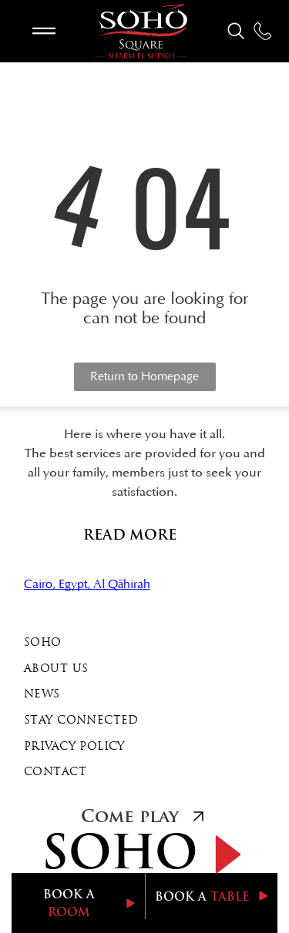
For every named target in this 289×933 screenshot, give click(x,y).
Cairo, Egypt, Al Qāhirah (87, 584)
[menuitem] (144, 643)
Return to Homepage (144, 376)
